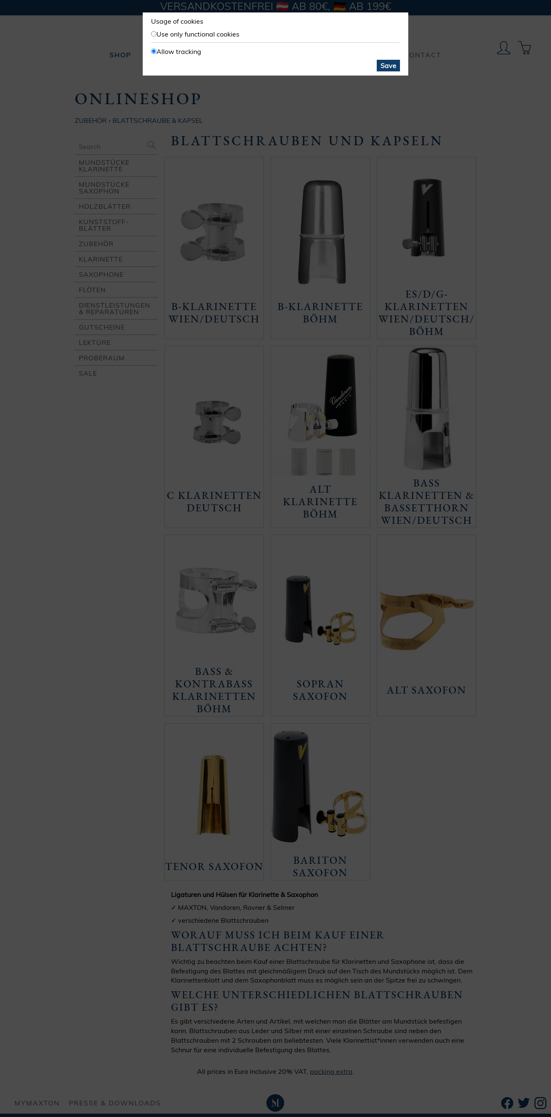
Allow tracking (178, 51)
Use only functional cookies (197, 34)
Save (388, 65)
